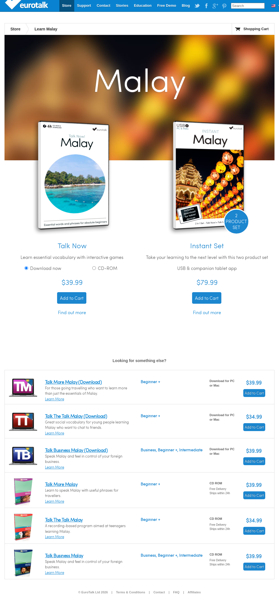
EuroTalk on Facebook (206, 6)
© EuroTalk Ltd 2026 (93, 592)
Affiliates (194, 592)
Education (143, 5)
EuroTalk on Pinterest (224, 6)
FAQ (176, 592)
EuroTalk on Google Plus (215, 6)
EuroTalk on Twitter (197, 6)
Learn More (54, 398)
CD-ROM (104, 268)
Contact (103, 5)
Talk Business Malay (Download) (76, 450)
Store (66, 5)
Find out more (72, 312)
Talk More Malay (61, 484)
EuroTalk (27, 5)
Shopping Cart (256, 29)
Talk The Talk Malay (64, 520)
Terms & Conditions (130, 592)
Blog (186, 5)
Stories (122, 5)
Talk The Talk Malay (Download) (76, 416)
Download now (42, 268)
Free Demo (166, 5)
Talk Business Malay (64, 555)
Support (84, 5)
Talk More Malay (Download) (73, 382)
